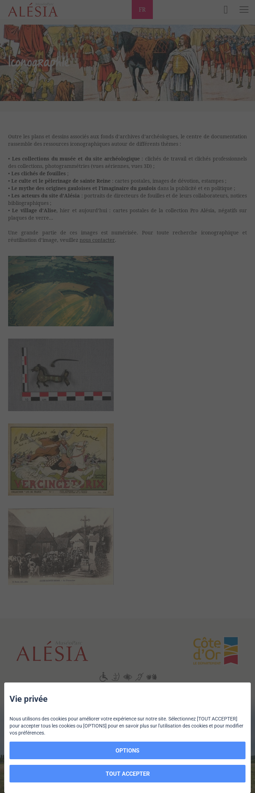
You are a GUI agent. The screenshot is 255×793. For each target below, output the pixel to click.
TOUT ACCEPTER (128, 773)
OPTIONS (127, 750)
